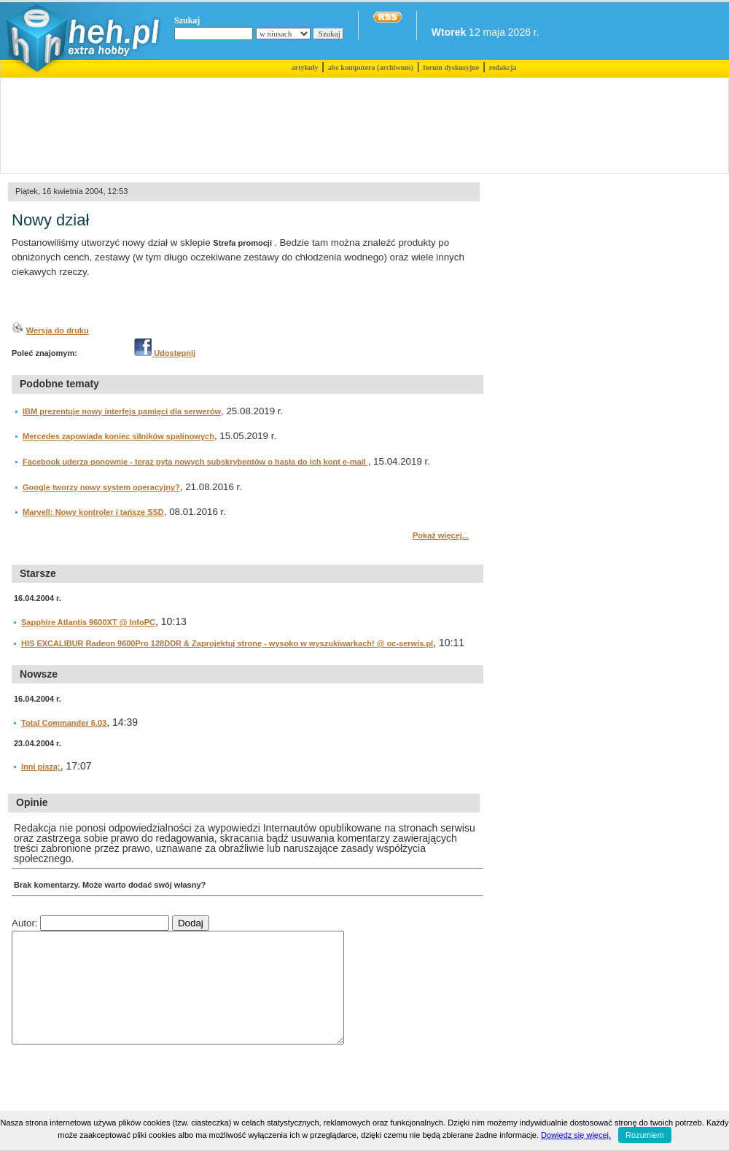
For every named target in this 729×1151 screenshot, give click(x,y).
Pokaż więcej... (441, 535)
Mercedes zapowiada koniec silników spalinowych (118, 436)
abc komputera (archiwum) (370, 67)
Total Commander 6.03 (63, 722)
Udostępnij (164, 353)
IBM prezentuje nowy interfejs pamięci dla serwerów (122, 411)
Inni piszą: (41, 766)
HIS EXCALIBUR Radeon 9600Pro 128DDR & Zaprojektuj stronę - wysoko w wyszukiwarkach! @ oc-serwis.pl (227, 643)
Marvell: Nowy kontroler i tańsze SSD (93, 512)
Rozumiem (644, 1135)
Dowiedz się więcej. (576, 1135)
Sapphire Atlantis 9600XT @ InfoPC (88, 622)
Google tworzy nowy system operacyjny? (101, 487)
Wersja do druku (57, 330)
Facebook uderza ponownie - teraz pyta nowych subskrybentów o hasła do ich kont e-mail (195, 461)
